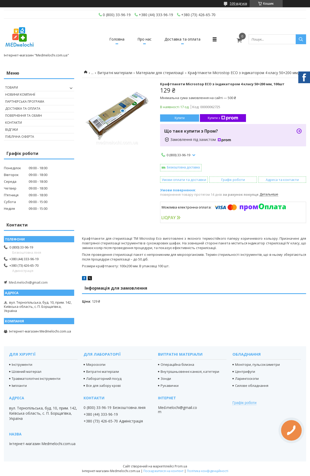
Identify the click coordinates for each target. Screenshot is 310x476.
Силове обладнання (251, 385)
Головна (116, 39)
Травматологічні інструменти (36, 378)
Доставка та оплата (182, 39)
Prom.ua (181, 466)
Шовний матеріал (26, 371)
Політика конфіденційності (207, 471)
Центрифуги (245, 371)
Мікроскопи (95, 364)
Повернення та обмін (23, 115)
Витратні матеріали (114, 72)
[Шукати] (301, 39)
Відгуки (11, 129)
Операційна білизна (177, 364)
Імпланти (19, 385)
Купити (180, 118)
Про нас (144, 39)
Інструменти (22, 364)
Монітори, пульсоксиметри (257, 364)
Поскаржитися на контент (163, 471)
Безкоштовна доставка (183, 167)
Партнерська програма (24, 101)
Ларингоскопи (247, 378)
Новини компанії (20, 94)
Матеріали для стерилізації (160, 72)
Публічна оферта (19, 136)
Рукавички (170, 385)
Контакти (13, 122)
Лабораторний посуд (104, 378)
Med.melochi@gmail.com (28, 282)
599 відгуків (238, 3)
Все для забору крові (103, 385)
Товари (11, 87)
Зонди (166, 378)
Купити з (223, 118)
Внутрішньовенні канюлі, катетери (190, 371)
